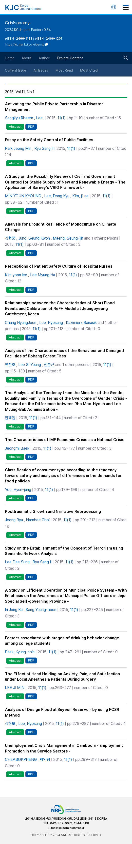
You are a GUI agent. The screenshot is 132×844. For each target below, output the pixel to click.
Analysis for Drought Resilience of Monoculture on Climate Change (60, 227)
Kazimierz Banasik (81, 322)
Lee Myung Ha (42, 275)
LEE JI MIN (14, 687)
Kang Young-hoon (41, 609)
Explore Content (70, 58)
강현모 (10, 723)
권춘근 (49, 364)
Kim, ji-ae (80, 196)
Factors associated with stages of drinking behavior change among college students (62, 641)
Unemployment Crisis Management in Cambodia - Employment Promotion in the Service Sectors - (64, 748)
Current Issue (15, 70)
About (26, 58)
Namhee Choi (38, 520)
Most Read (64, 70)
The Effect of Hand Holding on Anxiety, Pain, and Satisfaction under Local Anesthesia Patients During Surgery (62, 677)
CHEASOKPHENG (21, 759)
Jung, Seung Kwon (34, 238)
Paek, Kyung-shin (20, 652)
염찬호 (10, 364)
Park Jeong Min (18, 148)
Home (9, 58)
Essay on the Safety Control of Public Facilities (49, 140)
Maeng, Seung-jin (68, 238)
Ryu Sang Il (43, 148)
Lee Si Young (29, 364)
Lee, (40, 118)
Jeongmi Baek (17, 448)
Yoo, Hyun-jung (18, 489)
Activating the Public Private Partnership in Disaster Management (54, 107)
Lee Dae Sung (17, 562)
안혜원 (10, 417)
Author (44, 58)
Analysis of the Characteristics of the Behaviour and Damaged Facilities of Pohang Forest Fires (64, 353)
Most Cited (89, 70)
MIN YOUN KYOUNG (23, 196)
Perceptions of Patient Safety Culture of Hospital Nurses (59, 266)
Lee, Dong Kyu (56, 196)
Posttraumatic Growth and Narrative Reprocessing (53, 511)
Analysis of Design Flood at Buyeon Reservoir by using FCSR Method (62, 712)
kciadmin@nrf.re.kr (71, 828)
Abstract (15, 126)
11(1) (61, 118)
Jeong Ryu (14, 520)
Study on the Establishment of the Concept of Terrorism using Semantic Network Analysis (64, 551)
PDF (31, 126)
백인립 (45, 759)
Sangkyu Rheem (19, 118)
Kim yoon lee (16, 275)
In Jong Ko (14, 609)
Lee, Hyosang (51, 322)
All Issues (41, 70)
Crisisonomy (17, 22)
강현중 (10, 238)
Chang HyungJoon (20, 322)
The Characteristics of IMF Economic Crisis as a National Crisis (64, 439)
